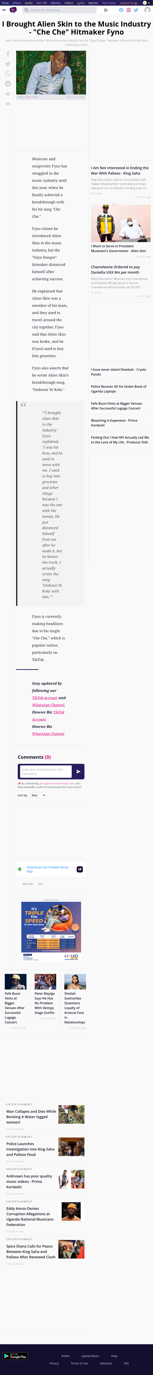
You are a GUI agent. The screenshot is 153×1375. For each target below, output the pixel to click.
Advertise (106, 1363)
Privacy (54, 1363)
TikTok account (45, 697)
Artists (65, 1356)
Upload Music (90, 1356)
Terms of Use (79, 1363)
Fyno (40, 884)
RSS (126, 1363)
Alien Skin (28, 884)
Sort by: (23, 795)
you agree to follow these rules (57, 783)
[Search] (26, 10)
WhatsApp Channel (48, 704)
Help (114, 1356)
